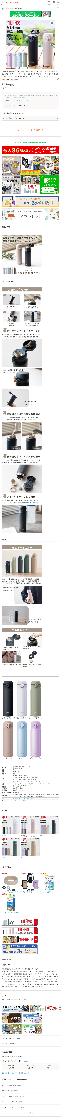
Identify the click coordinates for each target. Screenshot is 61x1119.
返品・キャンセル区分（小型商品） (24, 798)
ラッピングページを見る (20, 800)
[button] (58, 79)
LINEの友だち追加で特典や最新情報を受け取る (30, 142)
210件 (26, 1061)
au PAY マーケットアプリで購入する (30, 130)
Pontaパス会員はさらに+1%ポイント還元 (17, 100)
